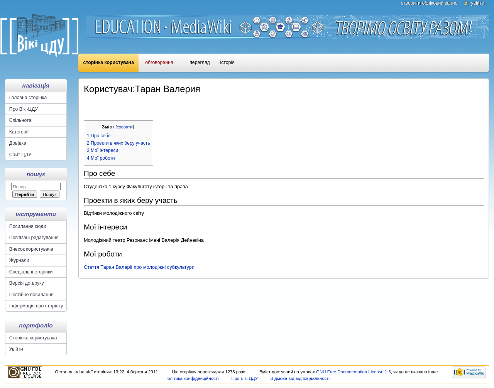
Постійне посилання (31, 294)
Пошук (36, 174)
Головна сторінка (28, 97)
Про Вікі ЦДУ (244, 378)
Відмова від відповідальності (300, 378)
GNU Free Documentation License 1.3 (353, 371)
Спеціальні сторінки (31, 272)
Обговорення (159, 62)
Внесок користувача (31, 249)
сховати (125, 127)
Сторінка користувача (108, 62)
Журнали (19, 260)
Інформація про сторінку (36, 306)
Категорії (19, 132)
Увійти (478, 3)
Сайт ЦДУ (20, 154)
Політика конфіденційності (191, 378)
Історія (227, 62)
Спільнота (20, 120)
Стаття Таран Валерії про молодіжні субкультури (139, 267)
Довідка (17, 143)
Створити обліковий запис (429, 3)
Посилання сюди (27, 226)
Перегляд (199, 62)
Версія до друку (26, 283)
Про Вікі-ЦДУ (23, 109)
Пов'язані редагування (34, 237)
